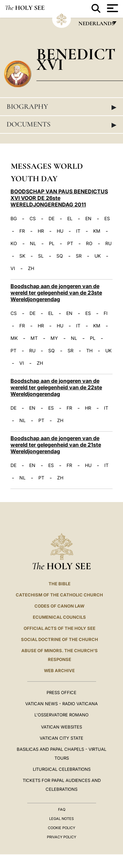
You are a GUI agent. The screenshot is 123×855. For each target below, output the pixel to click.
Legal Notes (61, 818)
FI (106, 313)
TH (89, 350)
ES (107, 218)
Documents (61, 124)
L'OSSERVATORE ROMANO (61, 714)
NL (33, 243)
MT (34, 338)
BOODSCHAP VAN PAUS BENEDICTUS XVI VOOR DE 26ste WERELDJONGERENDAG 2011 (59, 198)
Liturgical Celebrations (62, 769)
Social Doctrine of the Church (59, 639)
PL (51, 243)
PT (70, 243)
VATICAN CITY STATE (61, 738)
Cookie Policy (61, 828)
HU (60, 231)
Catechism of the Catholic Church (59, 594)
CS (33, 218)
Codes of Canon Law (59, 606)
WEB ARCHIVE (59, 670)
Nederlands (96, 25)
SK (22, 256)
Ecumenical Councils (59, 617)
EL (69, 218)
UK (97, 256)
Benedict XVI (75, 59)
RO (89, 243)
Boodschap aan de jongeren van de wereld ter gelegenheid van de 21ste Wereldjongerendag (55, 445)
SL (41, 256)
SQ (59, 256)
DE (51, 218)
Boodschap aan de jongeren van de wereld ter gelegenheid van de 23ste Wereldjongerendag (56, 292)
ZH (31, 268)
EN (88, 218)
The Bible (60, 583)
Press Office (61, 692)
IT (78, 231)
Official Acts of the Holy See (59, 628)
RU (108, 243)
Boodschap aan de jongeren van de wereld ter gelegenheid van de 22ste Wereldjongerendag (56, 387)
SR (79, 256)
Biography (61, 107)
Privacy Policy (61, 837)
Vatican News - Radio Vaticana (61, 703)
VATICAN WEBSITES (61, 726)
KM (96, 231)
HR (41, 231)
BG (13, 218)
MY (54, 338)
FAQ (61, 809)
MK (14, 338)
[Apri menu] (111, 8)
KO (13, 243)
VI (12, 268)
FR (22, 231)
